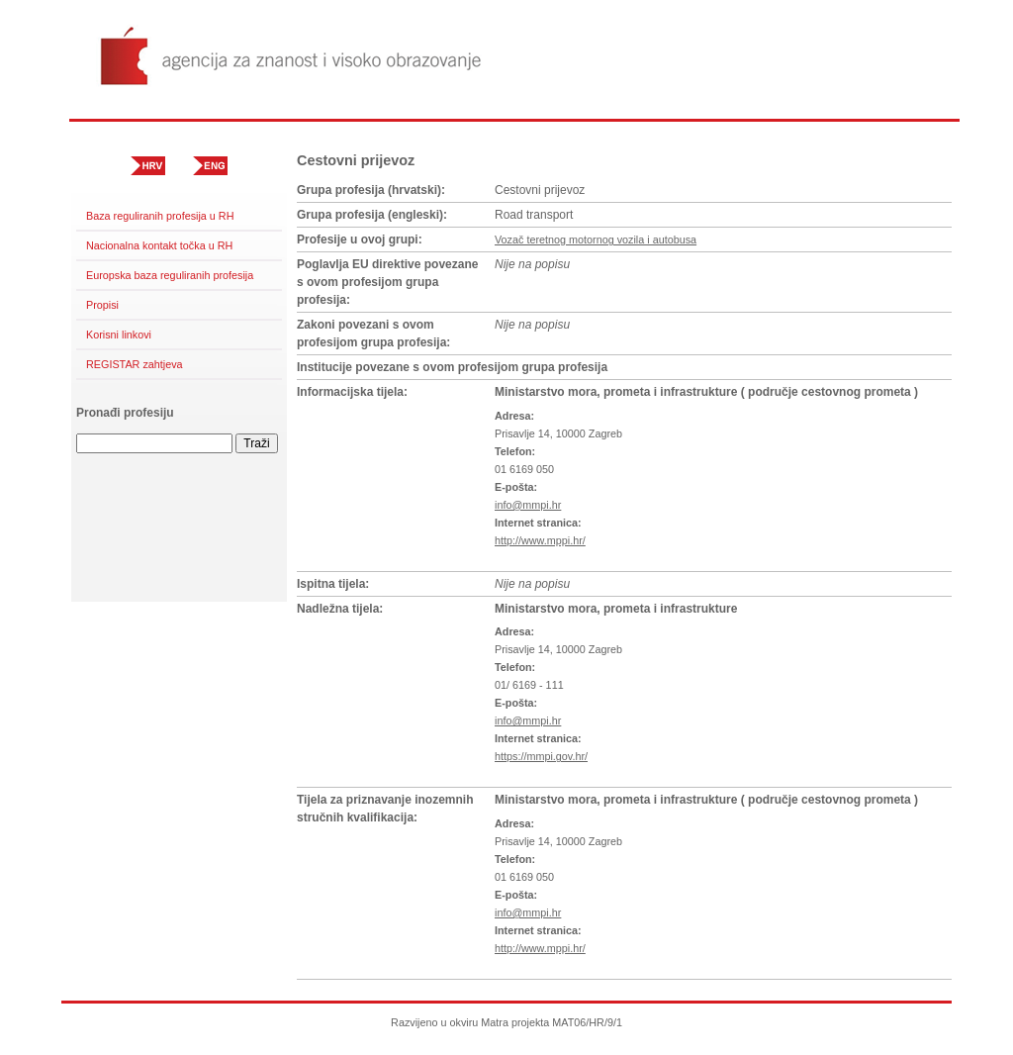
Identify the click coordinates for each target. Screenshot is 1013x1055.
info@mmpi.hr (528, 505)
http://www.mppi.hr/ (540, 540)
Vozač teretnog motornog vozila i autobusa (595, 239)
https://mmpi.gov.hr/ (541, 756)
